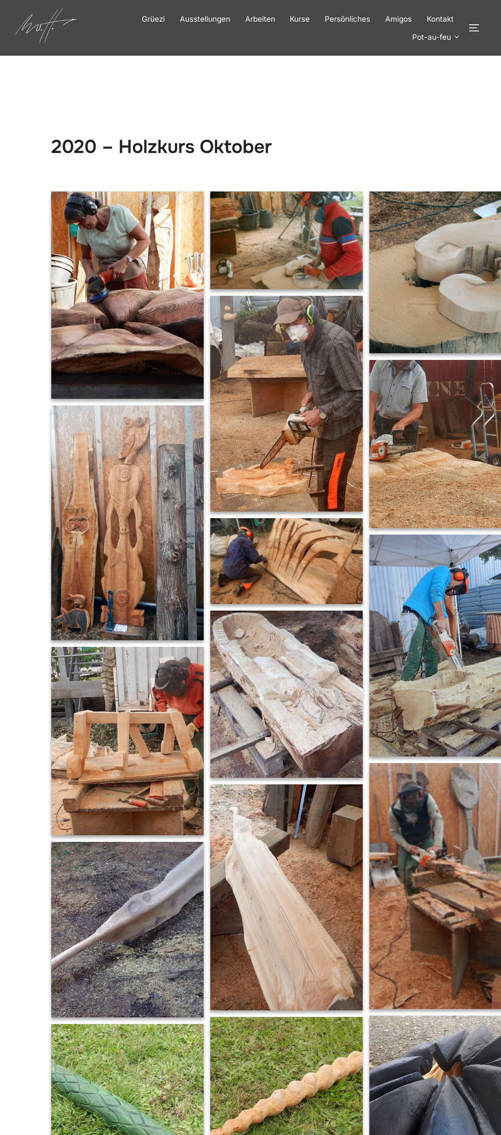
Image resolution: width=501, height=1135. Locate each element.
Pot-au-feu (436, 37)
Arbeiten (260, 19)
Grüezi (153, 19)
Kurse (300, 19)
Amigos (398, 19)
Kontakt (440, 19)
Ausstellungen (205, 19)
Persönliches (347, 19)
